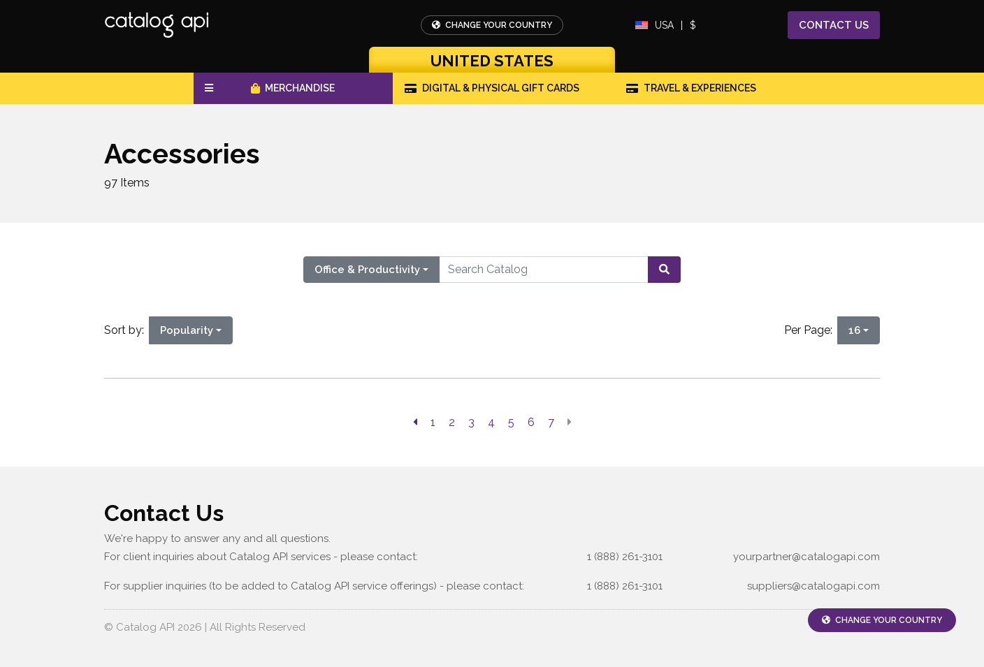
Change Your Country (492, 25)
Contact (834, 25)
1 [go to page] (432, 422)
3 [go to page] (471, 422)
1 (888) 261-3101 (625, 556)
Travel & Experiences (691, 88)
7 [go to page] (551, 422)
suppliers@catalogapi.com (813, 586)
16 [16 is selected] (854, 330)
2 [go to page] (452, 422)
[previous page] (415, 422)
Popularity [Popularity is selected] (186, 330)
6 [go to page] (531, 422)
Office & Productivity (367, 269)
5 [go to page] (511, 422)
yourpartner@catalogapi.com (806, 556)
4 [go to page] (491, 422)
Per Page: (811, 330)
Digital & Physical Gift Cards (492, 88)
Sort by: (127, 330)
